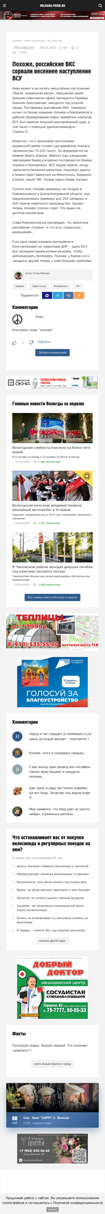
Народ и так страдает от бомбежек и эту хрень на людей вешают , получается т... (60, 736)
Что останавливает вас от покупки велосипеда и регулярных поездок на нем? (51, 844)
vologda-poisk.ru (52, 6)
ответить (43, 342)
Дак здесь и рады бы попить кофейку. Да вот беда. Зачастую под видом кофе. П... (60, 793)
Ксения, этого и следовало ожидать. (57, 753)
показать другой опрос (52, 940)
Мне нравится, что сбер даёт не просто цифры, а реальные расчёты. (59, 811)
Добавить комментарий (53, 352)
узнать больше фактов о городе (52, 1063)
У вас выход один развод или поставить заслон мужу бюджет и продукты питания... (59, 772)
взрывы (20, 285)
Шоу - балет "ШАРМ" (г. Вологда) (46, 1117)
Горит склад (38, 285)
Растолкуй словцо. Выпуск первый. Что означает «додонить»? (50, 1047)
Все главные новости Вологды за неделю (52, 597)
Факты (19, 1034)
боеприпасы (60, 285)
